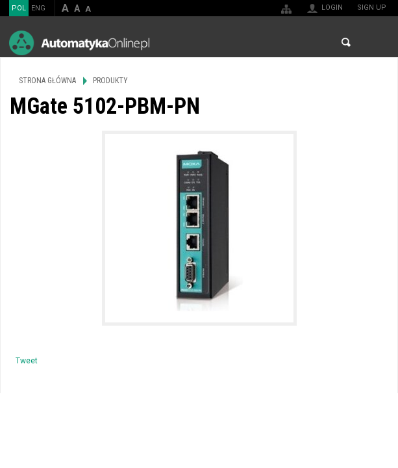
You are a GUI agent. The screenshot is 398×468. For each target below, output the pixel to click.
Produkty (110, 80)
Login (332, 7)
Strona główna (47, 80)
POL (19, 8)
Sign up (371, 7)
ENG (38, 8)
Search (346, 42)
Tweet (27, 360)
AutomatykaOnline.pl (79, 42)
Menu (375, 42)
